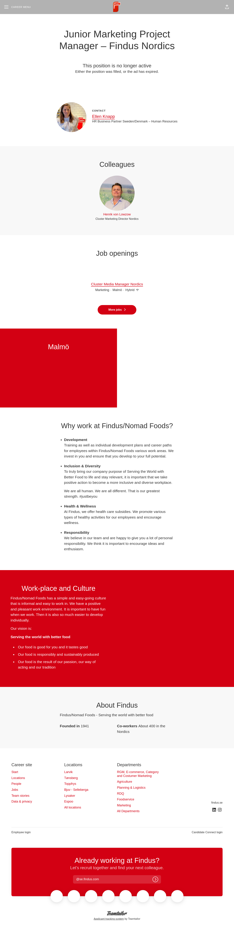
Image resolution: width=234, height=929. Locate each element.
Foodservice (125, 799)
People (16, 784)
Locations (18, 778)
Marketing (124, 805)
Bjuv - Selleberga (76, 789)
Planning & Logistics (131, 787)
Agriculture (124, 781)
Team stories (20, 795)
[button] (227, 7)
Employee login (21, 832)
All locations (72, 807)
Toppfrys (70, 784)
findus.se (217, 802)
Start (14, 772)
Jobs (14, 789)
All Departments (128, 811)
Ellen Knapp (103, 116)
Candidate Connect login (207, 832)
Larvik (68, 772)
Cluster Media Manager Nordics (117, 284)
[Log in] (155, 879)
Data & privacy (21, 801)
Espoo (68, 801)
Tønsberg (71, 778)
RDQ (120, 793)
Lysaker (69, 795)
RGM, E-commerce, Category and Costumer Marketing (138, 774)
